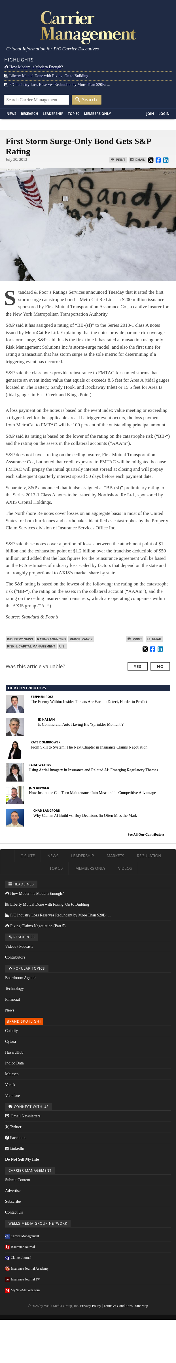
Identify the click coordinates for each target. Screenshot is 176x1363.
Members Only (97, 113)
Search (86, 99)
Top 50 (73, 113)
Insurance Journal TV (22, 1279)
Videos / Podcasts (19, 946)
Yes (137, 666)
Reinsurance (81, 639)
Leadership (53, 113)
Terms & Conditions (118, 1306)
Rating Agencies (51, 639)
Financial (12, 999)
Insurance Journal (20, 1247)
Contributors (15, 957)
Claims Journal (18, 1258)
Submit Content (17, 1180)
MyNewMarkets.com (22, 1290)
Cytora (10, 1041)
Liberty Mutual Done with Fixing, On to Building (46, 76)
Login (163, 113)
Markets (115, 855)
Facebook (15, 1138)
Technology (14, 988)
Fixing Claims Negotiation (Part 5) (35, 926)
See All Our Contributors (146, 834)
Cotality (11, 1031)
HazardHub (14, 1052)
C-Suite (27, 855)
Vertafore (12, 1095)
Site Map (141, 1306)
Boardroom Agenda (20, 978)
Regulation (149, 855)
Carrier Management (22, 1236)
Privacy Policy (90, 1306)
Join (150, 113)
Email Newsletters (23, 1116)
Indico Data (14, 1063)
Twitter (13, 1127)
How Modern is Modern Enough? (33, 67)
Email (137, 159)
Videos (125, 868)
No (160, 666)
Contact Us (14, 1212)
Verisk (10, 1085)
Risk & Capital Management (31, 646)
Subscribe (13, 1201)
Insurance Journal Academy (26, 1269)
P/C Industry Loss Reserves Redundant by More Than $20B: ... (57, 85)
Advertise (12, 1191)
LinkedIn (14, 1148)
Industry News (20, 639)
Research (29, 113)
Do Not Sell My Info (22, 1159)
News (11, 113)
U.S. (62, 646)
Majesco (11, 1074)
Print (118, 159)
